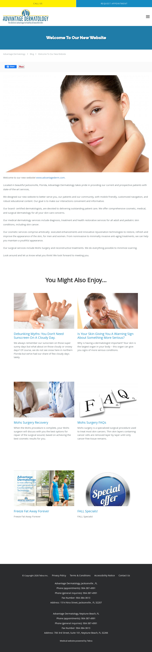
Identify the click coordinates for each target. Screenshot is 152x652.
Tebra (89, 640)
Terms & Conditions (80, 575)
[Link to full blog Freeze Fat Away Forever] (44, 492)
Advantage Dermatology (14, 54)
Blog (32, 54)
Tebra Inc (43, 575)
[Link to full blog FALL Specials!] (107, 492)
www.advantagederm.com (50, 177)
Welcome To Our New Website (52, 54)
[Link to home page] (25, 16)
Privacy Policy (59, 575)
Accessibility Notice (104, 575)
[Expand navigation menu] (147, 17)
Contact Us (124, 575)
